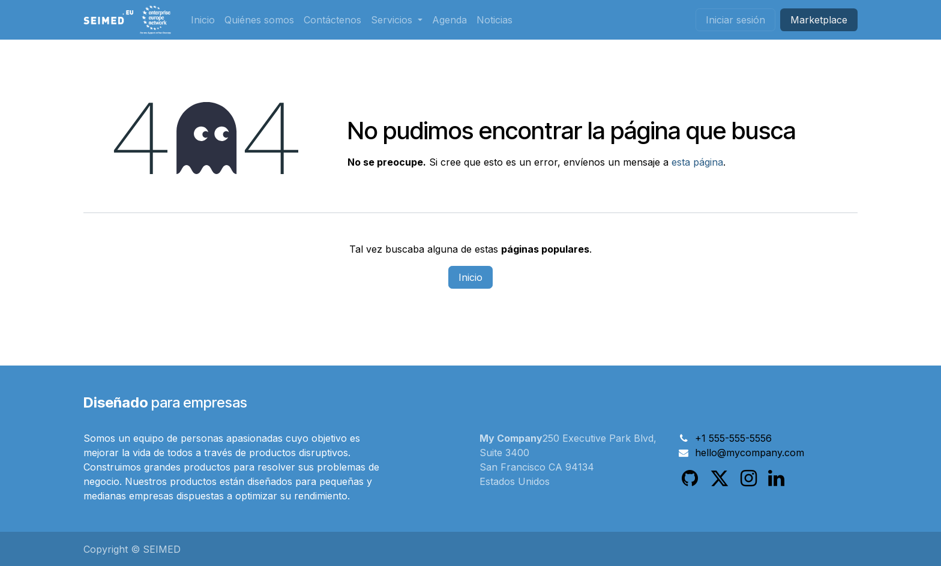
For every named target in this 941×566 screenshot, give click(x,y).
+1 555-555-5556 (733, 438)
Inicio (470, 277)
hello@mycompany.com (749, 453)
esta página (697, 162)
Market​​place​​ (818, 20)
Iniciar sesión (735, 20)
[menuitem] (203, 20)
